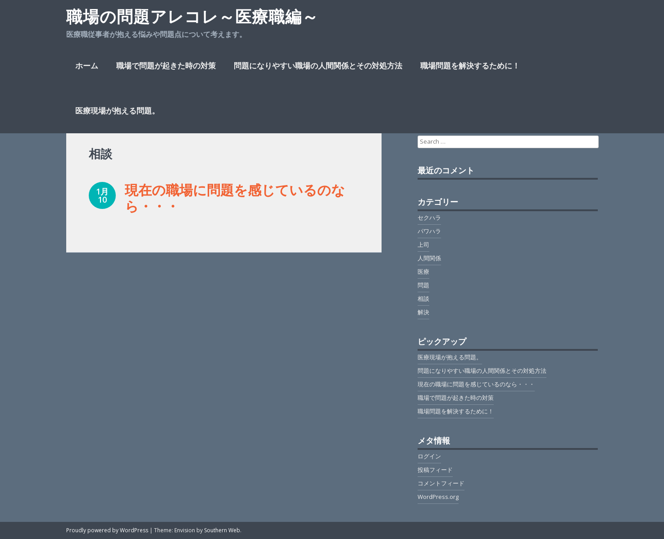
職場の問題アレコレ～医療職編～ (192, 16)
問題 (423, 285)
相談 (423, 298)
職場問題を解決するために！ (470, 65)
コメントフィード (441, 483)
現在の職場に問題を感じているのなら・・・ (235, 198)
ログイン (429, 456)
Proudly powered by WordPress (107, 530)
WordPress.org (438, 497)
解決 (423, 312)
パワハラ (429, 231)
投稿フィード (435, 470)
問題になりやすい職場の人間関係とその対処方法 (318, 65)
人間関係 (429, 258)
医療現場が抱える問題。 (117, 110)
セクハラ (429, 217)
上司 (423, 244)
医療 (423, 271)
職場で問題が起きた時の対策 (166, 65)
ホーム (86, 65)
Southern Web (222, 530)
